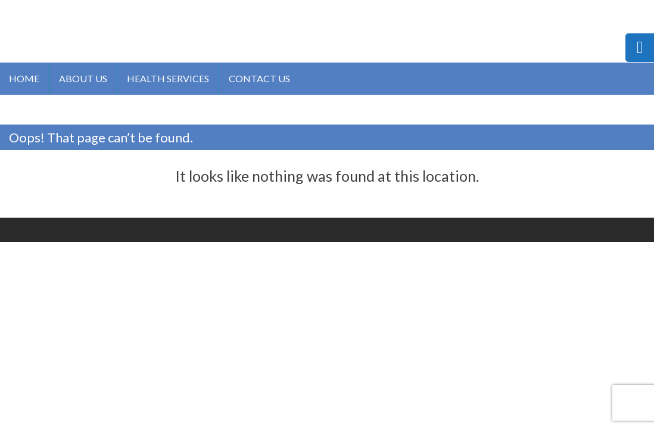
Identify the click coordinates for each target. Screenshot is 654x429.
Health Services (168, 78)
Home (24, 78)
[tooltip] (639, 47)
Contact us (259, 78)
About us (83, 78)
